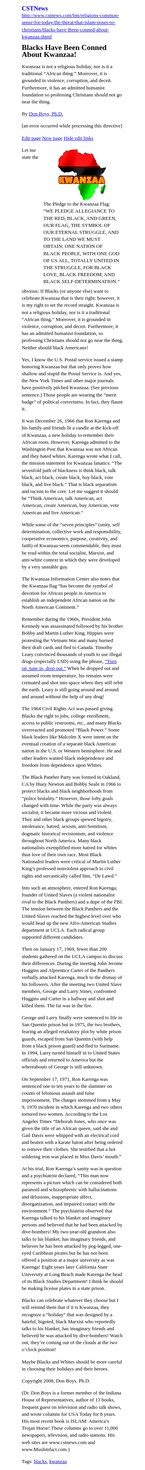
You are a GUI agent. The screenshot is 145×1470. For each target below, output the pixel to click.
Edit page (31, 138)
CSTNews (35, 8)
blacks (40, 1461)
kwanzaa (58, 1461)
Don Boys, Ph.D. (46, 114)
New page (52, 138)
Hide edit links (79, 138)
